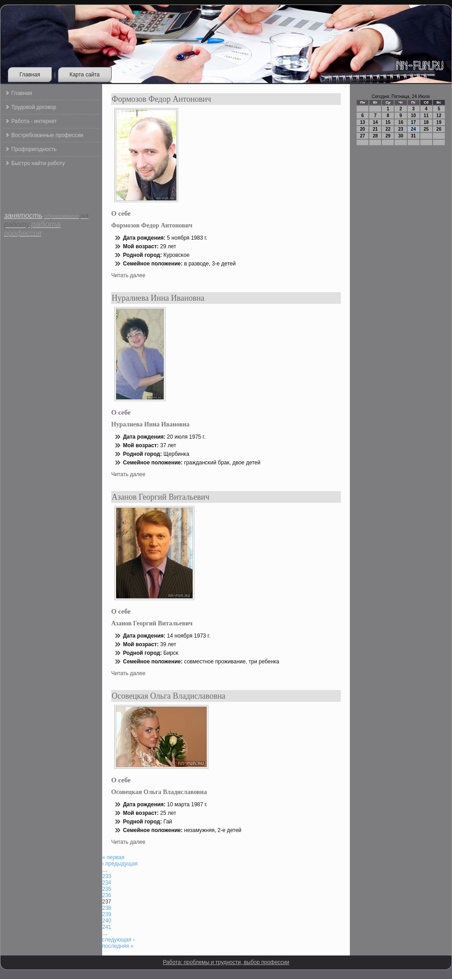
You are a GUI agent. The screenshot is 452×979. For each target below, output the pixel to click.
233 (106, 876)
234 (106, 883)
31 (413, 135)
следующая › (118, 939)
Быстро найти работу (38, 163)
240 (106, 921)
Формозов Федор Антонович (161, 99)
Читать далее (128, 275)
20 (362, 129)
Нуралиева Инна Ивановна (158, 298)
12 (438, 115)
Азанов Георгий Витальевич (160, 496)
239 (106, 914)
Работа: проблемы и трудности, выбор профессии (226, 962)
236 (106, 895)
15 (388, 122)
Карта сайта (85, 74)
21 (375, 129)
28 (375, 135)
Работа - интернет (34, 121)
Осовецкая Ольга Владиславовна (169, 695)
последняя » (117, 946)
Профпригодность (33, 149)
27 (362, 135)
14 (375, 122)
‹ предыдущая (120, 864)
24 (413, 129)
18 (426, 122)
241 (106, 927)
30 (400, 135)
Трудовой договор (33, 107)
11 (426, 115)
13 (362, 122)
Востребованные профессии (47, 135)
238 (106, 908)
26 (438, 129)
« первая (113, 857)
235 (106, 889)
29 (388, 135)
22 (388, 129)
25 (426, 129)
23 (400, 129)
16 (400, 122)
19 (438, 122)
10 (413, 115)
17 (413, 122)
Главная (29, 74)
